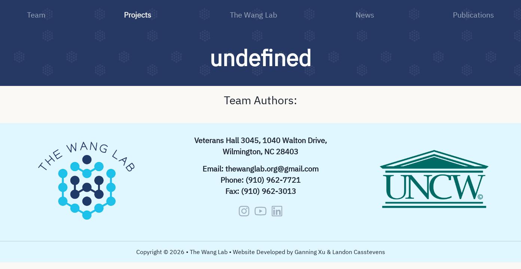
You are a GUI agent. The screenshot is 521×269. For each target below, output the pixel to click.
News (365, 15)
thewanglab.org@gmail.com (272, 169)
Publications (473, 15)
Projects (137, 15)
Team (36, 15)
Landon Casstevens (358, 252)
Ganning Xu (310, 252)
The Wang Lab (253, 15)
